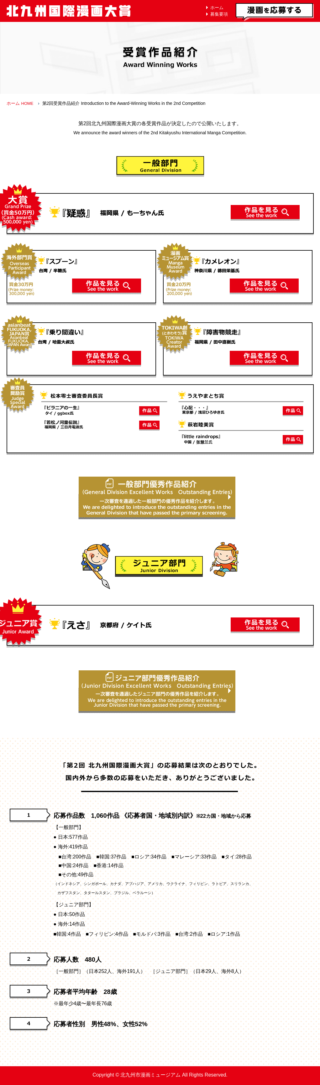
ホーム (216, 7)
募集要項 (219, 14)
